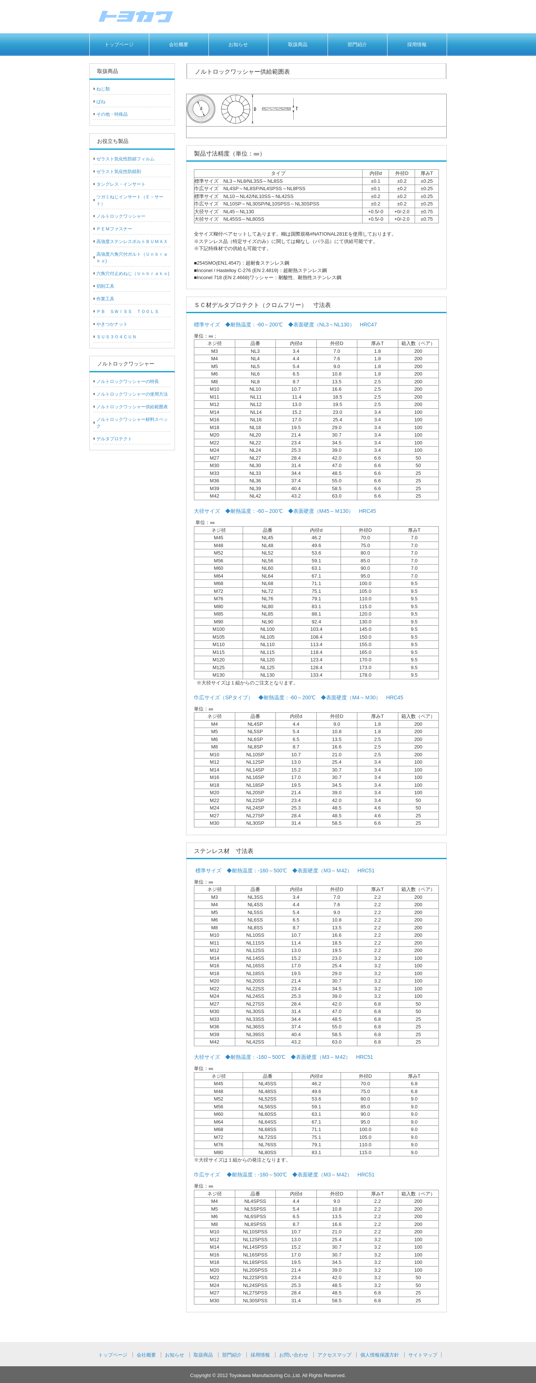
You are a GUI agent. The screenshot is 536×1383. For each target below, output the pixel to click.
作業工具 (105, 298)
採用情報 (417, 44)
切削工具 (105, 286)
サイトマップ (422, 1355)
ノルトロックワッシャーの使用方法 (132, 394)
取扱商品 (297, 44)
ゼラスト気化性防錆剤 (118, 171)
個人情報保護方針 (379, 1355)
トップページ (119, 44)
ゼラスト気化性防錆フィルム (125, 159)
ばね (100, 101)
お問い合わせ (293, 1355)
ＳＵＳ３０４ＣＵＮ (116, 336)
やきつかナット (112, 324)
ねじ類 (103, 89)
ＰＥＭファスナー (114, 228)
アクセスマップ (334, 1355)
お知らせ (238, 44)
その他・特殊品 (112, 114)
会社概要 (178, 44)
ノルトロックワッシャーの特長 (127, 381)
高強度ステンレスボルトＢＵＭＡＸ (132, 241)
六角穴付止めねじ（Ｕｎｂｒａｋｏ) (132, 273)
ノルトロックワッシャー (121, 216)
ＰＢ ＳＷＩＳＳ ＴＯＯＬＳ (127, 311)
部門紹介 (357, 44)
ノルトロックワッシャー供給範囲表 (132, 406)
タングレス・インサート (121, 184)
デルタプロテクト (114, 438)
